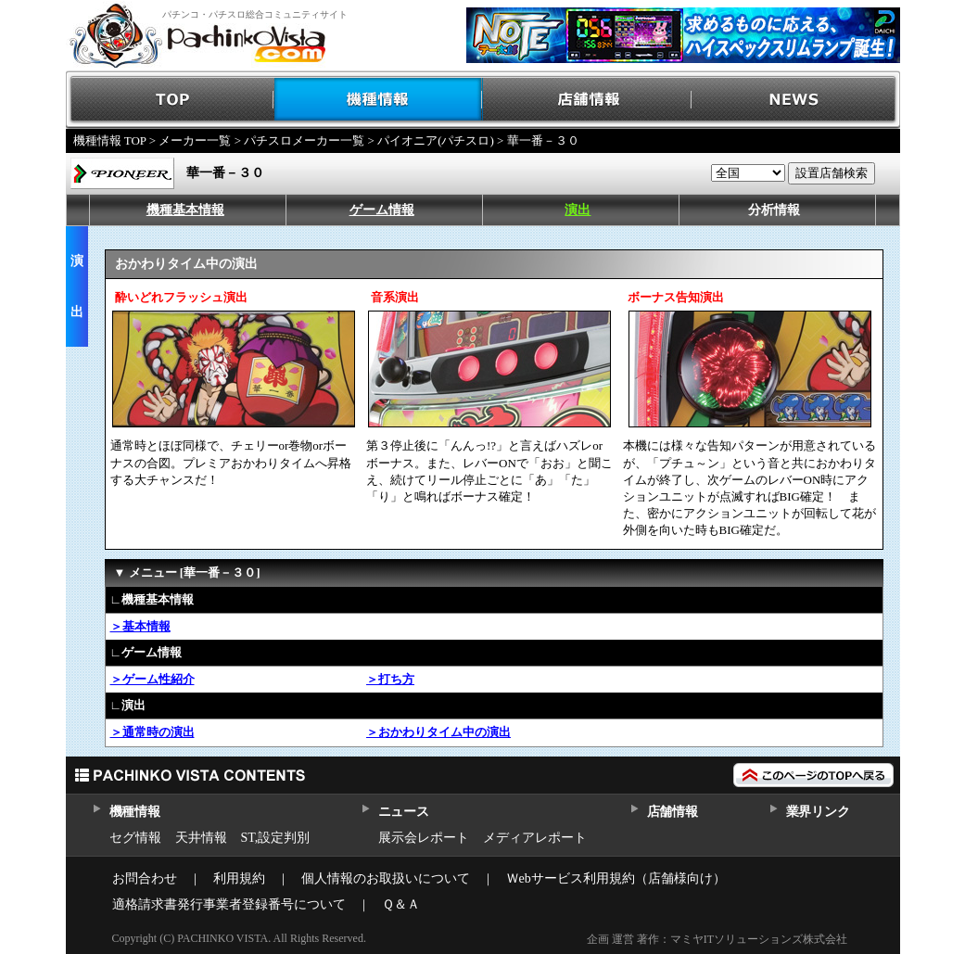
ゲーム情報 (381, 210)
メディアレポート (535, 838)
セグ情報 (135, 838)
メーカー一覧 (195, 140)
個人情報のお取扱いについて (385, 878)
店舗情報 (587, 99)
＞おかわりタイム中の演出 (438, 732)
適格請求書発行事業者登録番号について (229, 904)
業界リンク (818, 812)
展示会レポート (423, 838)
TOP (170, 99)
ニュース (403, 812)
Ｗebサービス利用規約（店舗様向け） (616, 878)
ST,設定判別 (276, 838)
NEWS (796, 99)
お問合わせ (144, 878)
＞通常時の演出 (152, 732)
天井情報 (201, 838)
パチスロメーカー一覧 (304, 140)
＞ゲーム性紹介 (152, 679)
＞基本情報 (140, 626)
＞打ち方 (390, 679)
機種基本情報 (185, 210)
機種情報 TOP (109, 140)
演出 (577, 210)
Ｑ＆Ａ (401, 904)
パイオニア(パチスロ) (435, 140)
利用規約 (239, 878)
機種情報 (378, 99)
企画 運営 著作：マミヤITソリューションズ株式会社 (717, 939)
